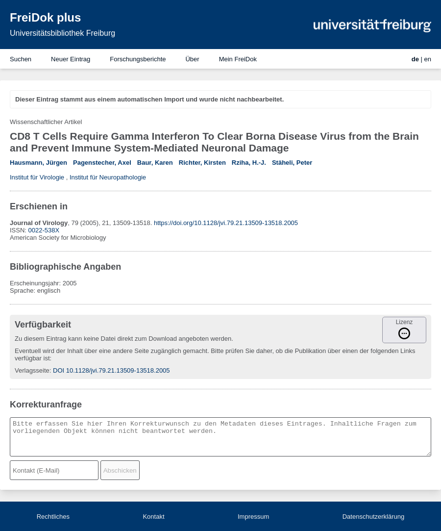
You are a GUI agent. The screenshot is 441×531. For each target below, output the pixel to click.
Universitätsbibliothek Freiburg (62, 33)
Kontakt (153, 516)
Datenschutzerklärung (373, 516)
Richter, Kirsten (202, 162)
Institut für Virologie (37, 177)
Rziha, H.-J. (249, 162)
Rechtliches (53, 516)
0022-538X (44, 230)
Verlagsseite (32, 370)
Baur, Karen (155, 162)
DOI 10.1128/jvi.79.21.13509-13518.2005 (111, 370)
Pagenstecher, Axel (102, 162)
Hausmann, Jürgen (38, 162)
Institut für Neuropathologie (108, 177)
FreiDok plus (45, 17)
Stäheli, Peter (292, 162)
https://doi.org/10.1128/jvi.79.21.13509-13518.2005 (226, 223)
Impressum (253, 516)
